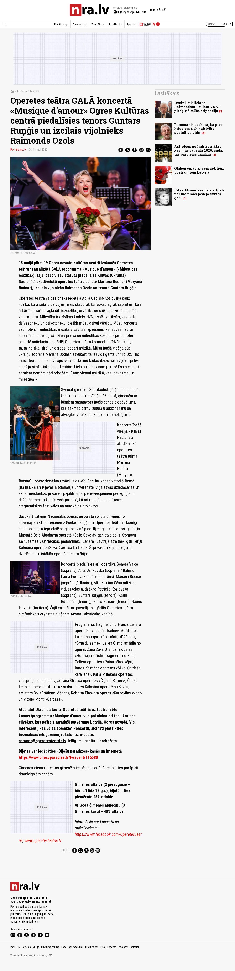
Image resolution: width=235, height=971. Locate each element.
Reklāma (26, 956)
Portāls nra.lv (18, 149)
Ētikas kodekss (108, 956)
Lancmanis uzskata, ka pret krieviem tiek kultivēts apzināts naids (198, 128)
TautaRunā (98, 24)
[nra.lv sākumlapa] (89, 10)
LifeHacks (115, 24)
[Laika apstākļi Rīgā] (158, 10)
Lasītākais (167, 93)
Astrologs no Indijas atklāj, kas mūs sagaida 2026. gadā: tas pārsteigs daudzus (198, 150)
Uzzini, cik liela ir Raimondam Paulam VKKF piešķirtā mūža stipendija (197, 107)
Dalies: (65, 819)
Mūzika (34, 91)
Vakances (123, 956)
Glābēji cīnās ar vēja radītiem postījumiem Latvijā (199, 170)
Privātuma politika (50, 956)
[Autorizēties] (231, 24)
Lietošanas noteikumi (72, 956)
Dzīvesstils (80, 24)
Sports (131, 24)
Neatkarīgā (61, 24)
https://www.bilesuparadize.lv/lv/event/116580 (58, 726)
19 (203, 132)
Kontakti (135, 956)
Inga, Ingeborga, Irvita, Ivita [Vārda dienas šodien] (129, 12)
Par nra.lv (15, 956)
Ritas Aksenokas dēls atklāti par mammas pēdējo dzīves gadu (199, 194)
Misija (36, 956)
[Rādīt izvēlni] (4, 24)
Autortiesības (91, 956)
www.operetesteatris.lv (43, 809)
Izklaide (22, 91)
